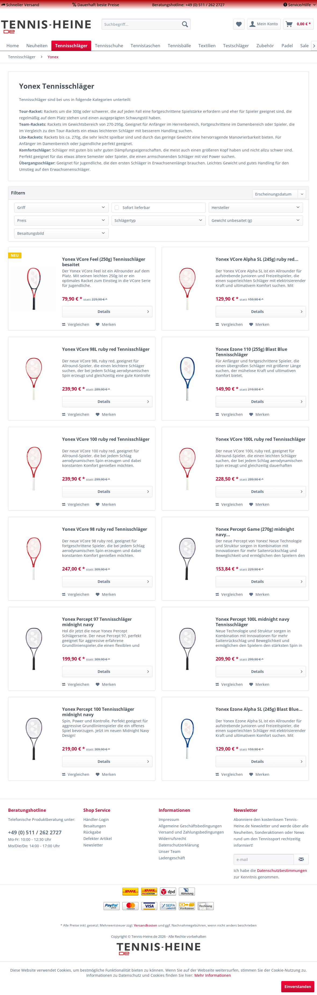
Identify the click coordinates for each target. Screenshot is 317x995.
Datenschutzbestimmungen (282, 870)
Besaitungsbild (30, 233)
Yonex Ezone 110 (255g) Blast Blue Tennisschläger (251, 352)
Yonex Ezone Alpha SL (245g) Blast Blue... (259, 709)
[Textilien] (207, 46)
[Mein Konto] (264, 24)
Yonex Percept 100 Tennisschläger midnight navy (98, 711)
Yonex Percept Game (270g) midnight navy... (255, 532)
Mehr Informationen (212, 975)
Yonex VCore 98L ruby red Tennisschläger (105, 349)
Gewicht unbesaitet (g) (232, 220)
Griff (21, 207)
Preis (21, 220)
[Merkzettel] (239, 24)
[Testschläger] (236, 46)
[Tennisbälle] (179, 46)
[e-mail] (264, 859)
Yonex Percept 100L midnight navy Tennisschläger (252, 622)
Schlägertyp (125, 220)
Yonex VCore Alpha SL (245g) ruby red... (257, 259)
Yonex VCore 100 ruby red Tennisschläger (105, 439)
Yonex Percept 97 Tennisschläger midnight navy (97, 622)
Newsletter (93, 845)
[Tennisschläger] (71, 46)
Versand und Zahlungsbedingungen (191, 832)
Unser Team (169, 851)
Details (123, 310)
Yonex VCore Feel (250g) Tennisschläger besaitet (103, 262)
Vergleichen (75, 324)
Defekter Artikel (97, 838)
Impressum (169, 819)
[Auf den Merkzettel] (106, 324)
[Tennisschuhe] (109, 46)
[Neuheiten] (37, 46)
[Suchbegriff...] (146, 24)
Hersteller (220, 207)
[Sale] (304, 46)
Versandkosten (145, 925)
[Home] (13, 46)
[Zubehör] (265, 46)
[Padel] (287, 46)
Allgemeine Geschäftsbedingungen (190, 825)
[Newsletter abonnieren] (301, 859)
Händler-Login (96, 819)
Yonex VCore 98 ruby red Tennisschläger (104, 529)
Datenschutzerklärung (179, 845)
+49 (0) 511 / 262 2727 (35, 832)
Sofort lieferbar (136, 207)
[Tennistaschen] (145, 46)
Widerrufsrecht (172, 838)
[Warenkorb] (298, 24)
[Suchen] (185, 24)
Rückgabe (92, 832)
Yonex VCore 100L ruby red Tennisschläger (260, 439)
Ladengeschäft (172, 857)
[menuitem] (20, 4)
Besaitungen (94, 825)
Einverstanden (297, 986)
